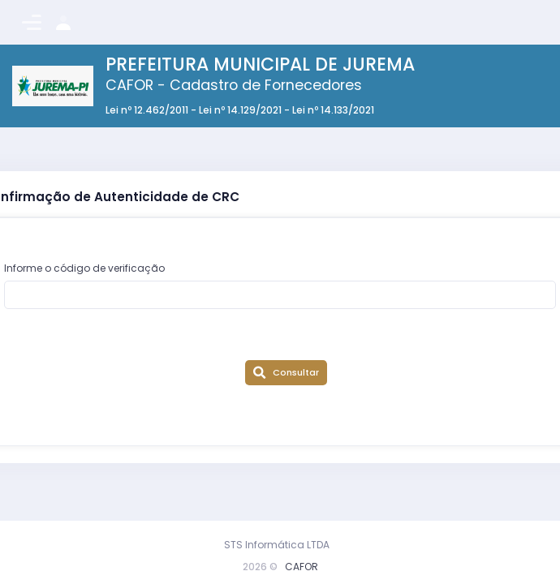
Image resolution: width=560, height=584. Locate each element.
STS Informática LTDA (277, 545)
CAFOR (301, 566)
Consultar (285, 373)
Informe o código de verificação (84, 268)
